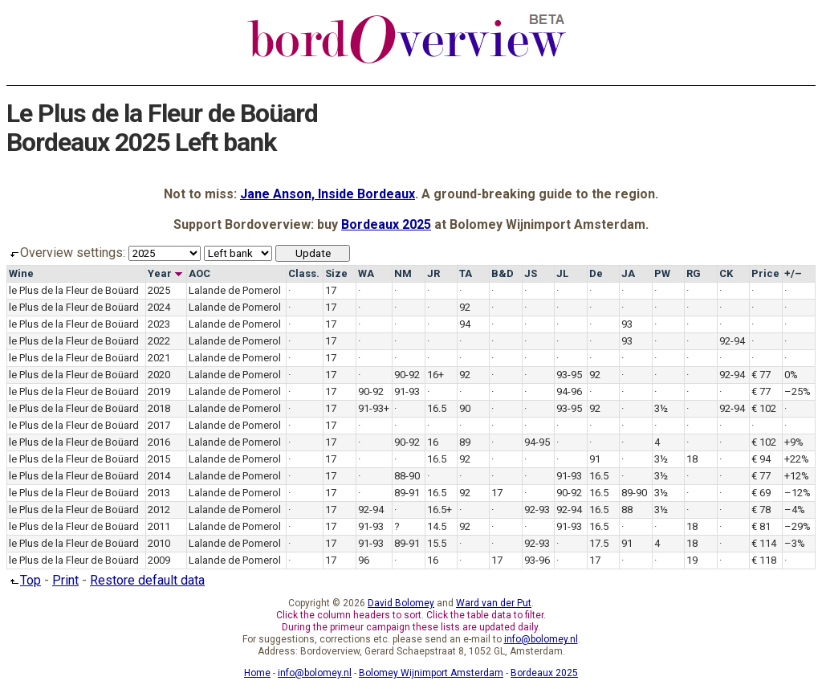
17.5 (598, 543)
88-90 (407, 476)
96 (363, 560)
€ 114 (763, 543)
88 (627, 509)
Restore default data (147, 580)
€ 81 (761, 526)
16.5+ (439, 509)
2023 (159, 324)
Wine (21, 273)
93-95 (569, 375)
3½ (661, 408)
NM (403, 273)
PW (662, 273)
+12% (796, 476)
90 (464, 408)
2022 (159, 341)
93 (627, 324)
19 (692, 560)
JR (433, 273)
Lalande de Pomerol (235, 290)
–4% (794, 509)
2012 (159, 509)
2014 (159, 476)
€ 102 (763, 408)
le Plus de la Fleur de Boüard (74, 290)
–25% (797, 391)
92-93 (537, 509)
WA (366, 273)
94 (464, 324)
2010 (159, 543)
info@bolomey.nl (541, 639)
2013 (159, 493)
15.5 (436, 543)
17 (330, 290)
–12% (797, 493)
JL (562, 273)
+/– (793, 273)
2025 (159, 290)
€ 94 (761, 459)
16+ (435, 375)
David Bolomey (401, 603)
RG (693, 273)
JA (628, 273)
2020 (159, 375)
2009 (159, 560)
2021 (159, 358)
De (596, 273)
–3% (794, 543)
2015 (159, 459)
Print (65, 580)
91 (594, 459)
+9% (794, 442)
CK (726, 273)
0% (791, 375)
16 (432, 442)
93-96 (537, 560)
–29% (797, 526)
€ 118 (763, 560)
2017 (159, 425)
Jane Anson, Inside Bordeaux (327, 194)
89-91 (407, 493)
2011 (159, 526)
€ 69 (761, 493)
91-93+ (373, 408)
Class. (303, 273)
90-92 (407, 375)
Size (336, 273)
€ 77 (761, 375)
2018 (159, 408)
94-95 (537, 442)
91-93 (407, 391)
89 (464, 442)
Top (23, 580)
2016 (159, 442)
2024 (159, 307)
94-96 (569, 391)
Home (257, 673)
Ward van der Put (493, 603)
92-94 (732, 341)
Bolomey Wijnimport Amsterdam (431, 673)
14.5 (436, 526)
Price (765, 273)
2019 (159, 391)
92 (464, 307)
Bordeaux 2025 (386, 224)
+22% (796, 459)
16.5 (436, 408)
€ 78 (761, 509)
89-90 (634, 493)
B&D (502, 273)
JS (530, 273)
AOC (199, 273)
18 (692, 459)
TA (465, 273)
